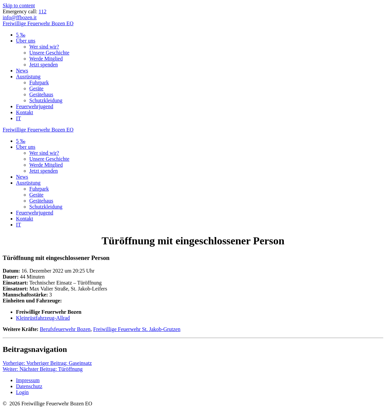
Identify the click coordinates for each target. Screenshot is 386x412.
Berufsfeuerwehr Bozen (65, 329)
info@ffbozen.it (20, 17)
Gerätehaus (41, 94)
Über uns (25, 40)
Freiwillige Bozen (38, 23)
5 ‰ (20, 35)
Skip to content (19, 5)
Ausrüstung (28, 76)
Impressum (28, 380)
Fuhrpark (39, 82)
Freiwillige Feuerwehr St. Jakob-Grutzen (136, 329)
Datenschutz (29, 386)
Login (22, 392)
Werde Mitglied (46, 58)
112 (42, 11)
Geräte (36, 88)
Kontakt (24, 112)
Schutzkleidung (46, 100)
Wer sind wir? (44, 46)
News (22, 70)
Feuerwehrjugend (34, 106)
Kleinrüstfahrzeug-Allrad (43, 318)
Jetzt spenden (43, 64)
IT (18, 118)
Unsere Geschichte (49, 52)
